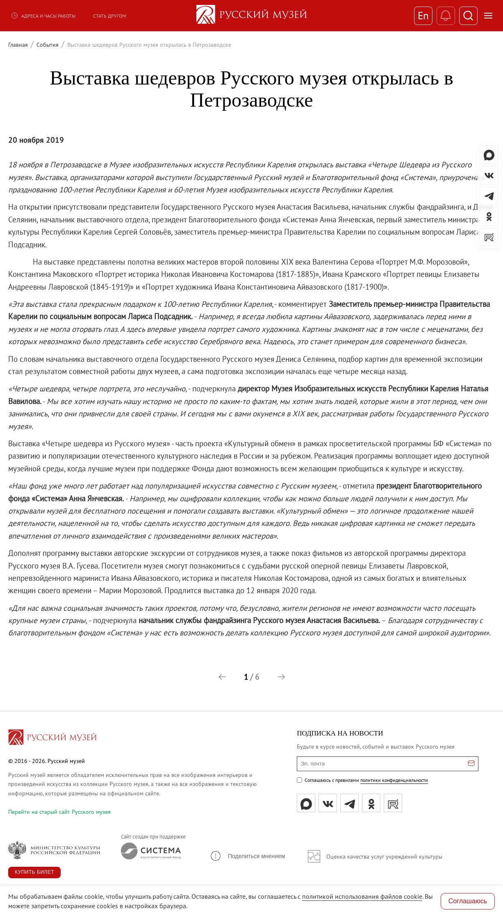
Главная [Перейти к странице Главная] (18, 44)
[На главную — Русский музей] (251, 15)
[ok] (371, 803)
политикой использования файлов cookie (362, 896)
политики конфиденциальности (394, 780)
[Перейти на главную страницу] (52, 738)
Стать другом (109, 16)
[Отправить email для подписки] (471, 764)
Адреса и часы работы (43, 15)
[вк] (328, 803)
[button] (222, 677)
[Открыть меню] (488, 15)
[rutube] (393, 803)
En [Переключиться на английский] (423, 15)
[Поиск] (468, 16)
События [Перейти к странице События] (47, 44)
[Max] (306, 803)
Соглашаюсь (467, 901)
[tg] (349, 803)
